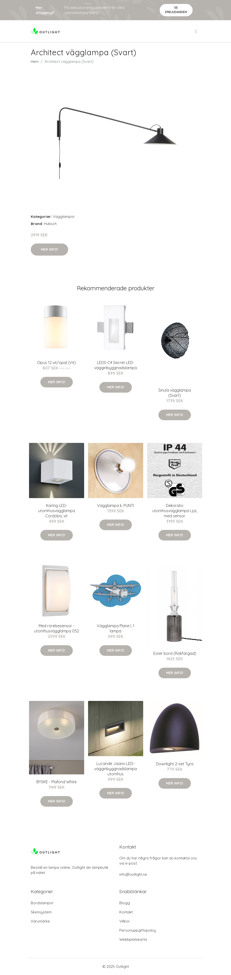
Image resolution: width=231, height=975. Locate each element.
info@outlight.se (133, 874)
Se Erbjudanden (176, 10)
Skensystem (41, 912)
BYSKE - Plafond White (56, 781)
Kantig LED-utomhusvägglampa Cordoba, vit (56, 510)
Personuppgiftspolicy (137, 930)
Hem (35, 61)
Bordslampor (42, 903)
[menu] (196, 31)
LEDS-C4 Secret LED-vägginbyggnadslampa (115, 365)
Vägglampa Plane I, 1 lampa (115, 628)
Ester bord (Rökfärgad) (174, 653)
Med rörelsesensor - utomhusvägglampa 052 (56, 628)
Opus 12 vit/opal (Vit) (56, 362)
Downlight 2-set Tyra (174, 763)
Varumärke (40, 921)
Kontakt (126, 912)
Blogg (124, 903)
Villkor (124, 921)
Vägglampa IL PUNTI (115, 505)
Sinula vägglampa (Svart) (174, 393)
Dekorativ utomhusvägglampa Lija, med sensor (174, 510)
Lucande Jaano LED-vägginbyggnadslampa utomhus (115, 768)
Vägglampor (64, 216)
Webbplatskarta (133, 939)
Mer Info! (49, 249)
